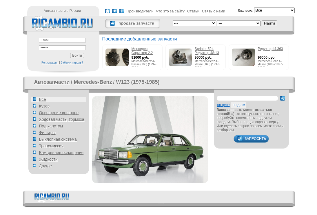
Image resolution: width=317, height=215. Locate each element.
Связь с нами (213, 11)
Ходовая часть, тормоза (61, 119)
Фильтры (47, 132)
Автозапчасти (52, 82)
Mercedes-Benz (93, 82)
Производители (139, 11)
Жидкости (48, 159)
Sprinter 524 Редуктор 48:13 (207, 51)
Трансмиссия (51, 146)
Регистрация (49, 62)
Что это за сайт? (170, 11)
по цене (223, 105)
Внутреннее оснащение (61, 152)
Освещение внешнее (59, 112)
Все (42, 99)
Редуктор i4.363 (270, 49)
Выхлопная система (58, 139)
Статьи (193, 11)
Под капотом (51, 126)
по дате (239, 105)
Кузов (44, 106)
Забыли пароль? (72, 62)
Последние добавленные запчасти (139, 38)
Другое (45, 166)
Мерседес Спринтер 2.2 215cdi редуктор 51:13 (144, 51)
